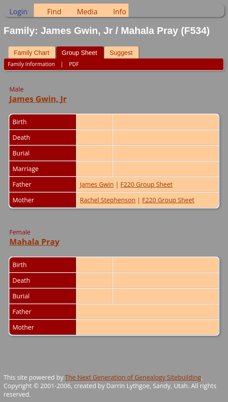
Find (54, 12)
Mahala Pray (34, 241)
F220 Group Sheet (146, 184)
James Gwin (97, 184)
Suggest (121, 52)
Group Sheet (79, 52)
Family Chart (31, 52)
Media (87, 12)
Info (119, 12)
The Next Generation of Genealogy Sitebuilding (133, 377)
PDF (74, 64)
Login (18, 12)
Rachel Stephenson (108, 200)
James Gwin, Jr (37, 98)
